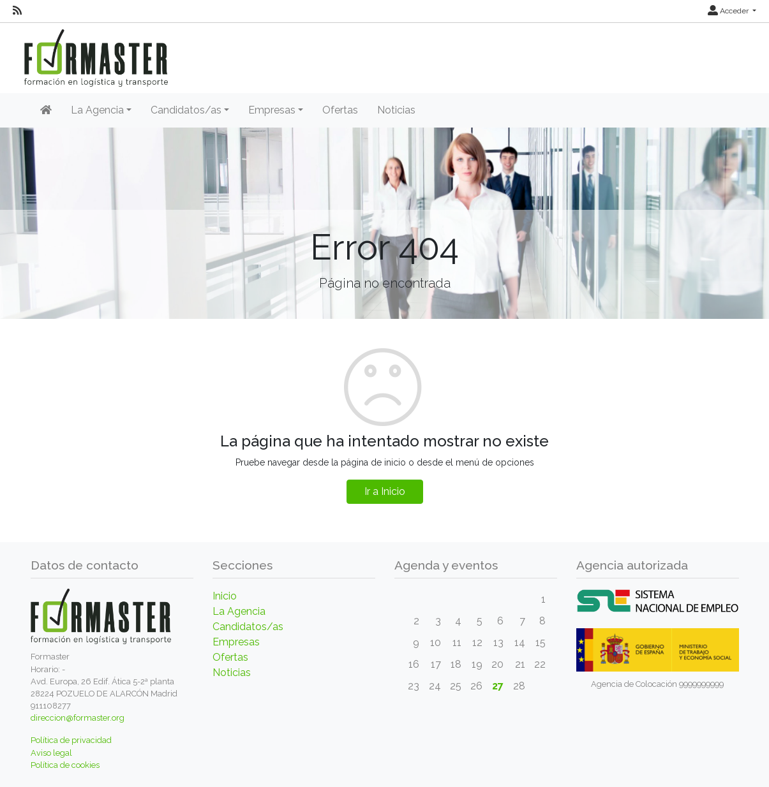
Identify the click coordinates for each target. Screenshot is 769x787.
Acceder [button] (729, 10)
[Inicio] (46, 110)
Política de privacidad (71, 740)
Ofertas (340, 110)
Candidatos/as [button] (186, 110)
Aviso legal (51, 753)
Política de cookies (65, 765)
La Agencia (239, 611)
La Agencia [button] (97, 110)
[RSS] (17, 10)
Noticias (396, 110)
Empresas (236, 642)
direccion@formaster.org (77, 718)
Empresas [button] (271, 110)
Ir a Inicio (384, 491)
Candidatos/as (248, 627)
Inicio (225, 596)
